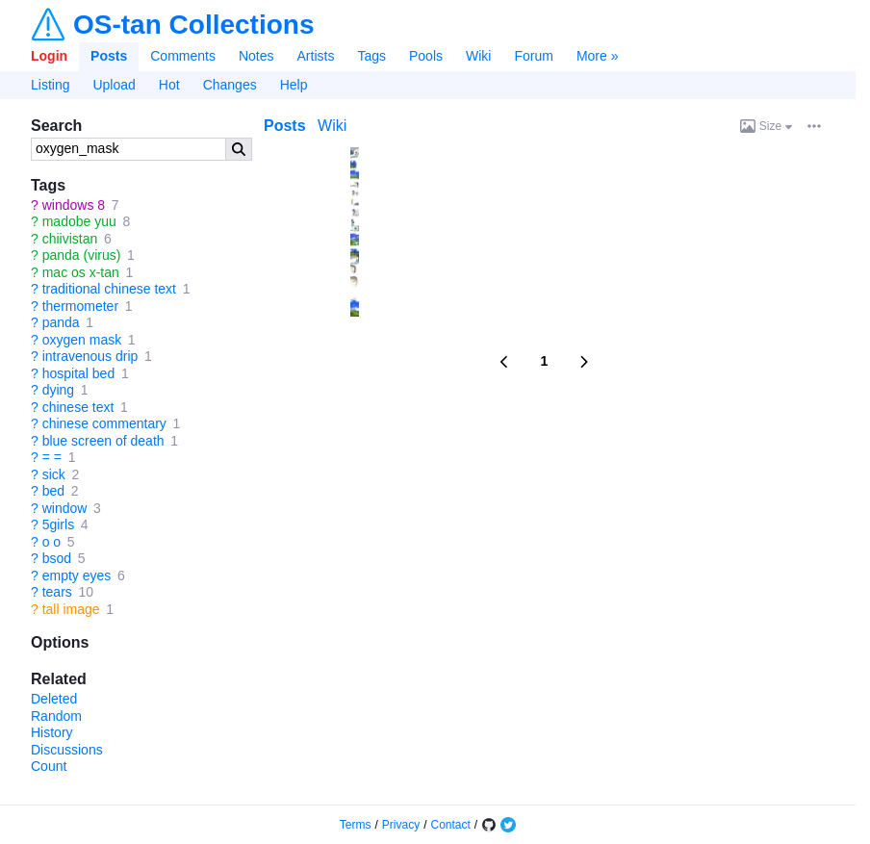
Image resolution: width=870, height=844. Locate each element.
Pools (426, 56)
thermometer (80, 306)
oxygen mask (81, 339)
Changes (230, 84)
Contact (451, 825)
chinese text (78, 407)
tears (57, 592)
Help (294, 84)
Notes (256, 56)
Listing (50, 84)
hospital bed (78, 373)
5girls (58, 524)
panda (61, 322)
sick (53, 474)
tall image (71, 609)
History (52, 732)
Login (49, 56)
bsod (56, 558)
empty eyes (77, 575)
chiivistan (70, 238)
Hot (169, 84)
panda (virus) (81, 255)
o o (51, 542)
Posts (108, 56)
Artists (316, 56)
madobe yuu (79, 221)
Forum (533, 56)
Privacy (401, 825)
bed (53, 491)
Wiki (478, 56)
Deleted (54, 698)
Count (48, 766)
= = (52, 457)
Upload (113, 84)
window (65, 508)
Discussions (67, 749)
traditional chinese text (109, 288)
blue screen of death (103, 440)
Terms (355, 825)
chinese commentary (104, 423)
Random (56, 716)
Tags (371, 56)
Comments (183, 56)
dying (58, 389)
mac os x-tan (80, 272)
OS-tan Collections (193, 25)
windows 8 (73, 205)
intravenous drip (90, 356)
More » (597, 56)
